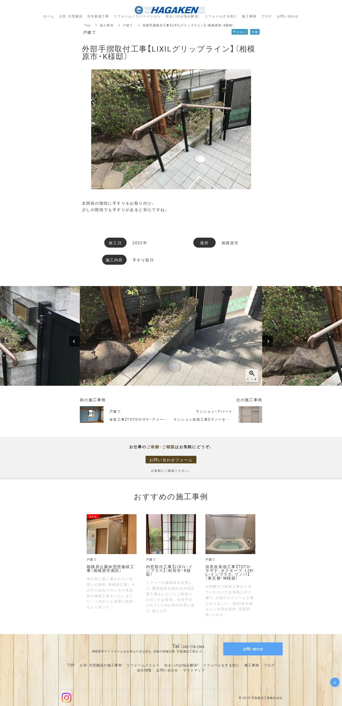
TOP (71, 665)
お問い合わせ (167, 670)
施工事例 (107, 25)
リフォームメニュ (141, 665)
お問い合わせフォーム (171, 459)
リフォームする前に (221, 16)
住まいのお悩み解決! (181, 665)
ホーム (48, 16)
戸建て (128, 25)
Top (87, 25)
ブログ (269, 665)
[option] (171, 336)
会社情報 (144, 670)
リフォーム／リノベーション (137, 16)
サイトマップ (194, 670)
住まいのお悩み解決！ (183, 16)
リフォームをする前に (221, 665)
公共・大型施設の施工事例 (101, 665)
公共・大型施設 (71, 16)
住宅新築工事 (98, 16)
